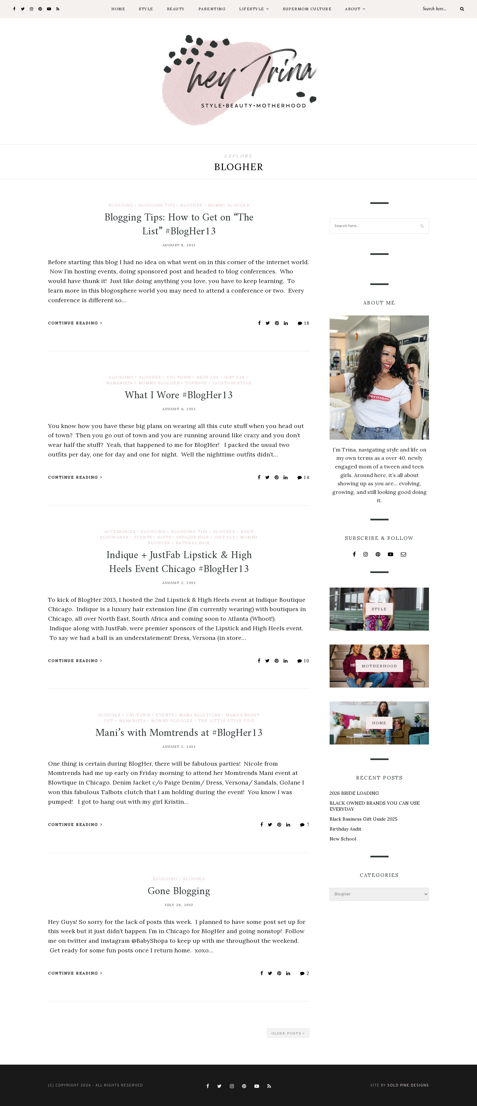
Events (143, 537)
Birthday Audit (345, 829)
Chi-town (179, 377)
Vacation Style (232, 383)
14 (303, 477)
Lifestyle (251, 9)
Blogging (120, 205)
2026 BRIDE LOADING (354, 793)
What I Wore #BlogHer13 (179, 395)
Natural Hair (193, 543)
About (353, 9)
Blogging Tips (156, 205)
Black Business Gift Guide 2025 (364, 819)
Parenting (212, 9)
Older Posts (288, 1033)
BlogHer (191, 205)
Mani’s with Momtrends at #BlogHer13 (179, 733)
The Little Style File (226, 720)
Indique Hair (192, 537)
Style (146, 9)
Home (118, 9)
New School (343, 839)
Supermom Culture (307, 9)
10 (303, 661)
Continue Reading (75, 323)
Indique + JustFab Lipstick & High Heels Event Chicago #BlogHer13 (179, 562)
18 (304, 323)
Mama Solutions (199, 715)
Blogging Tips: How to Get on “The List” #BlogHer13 (178, 225)
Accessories (120, 531)
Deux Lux (207, 377)
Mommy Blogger (229, 205)
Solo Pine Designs (408, 1085)
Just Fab (234, 377)
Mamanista (119, 383)
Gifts (164, 537)
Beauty (176, 9)
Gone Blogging (179, 891)
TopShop (196, 383)
